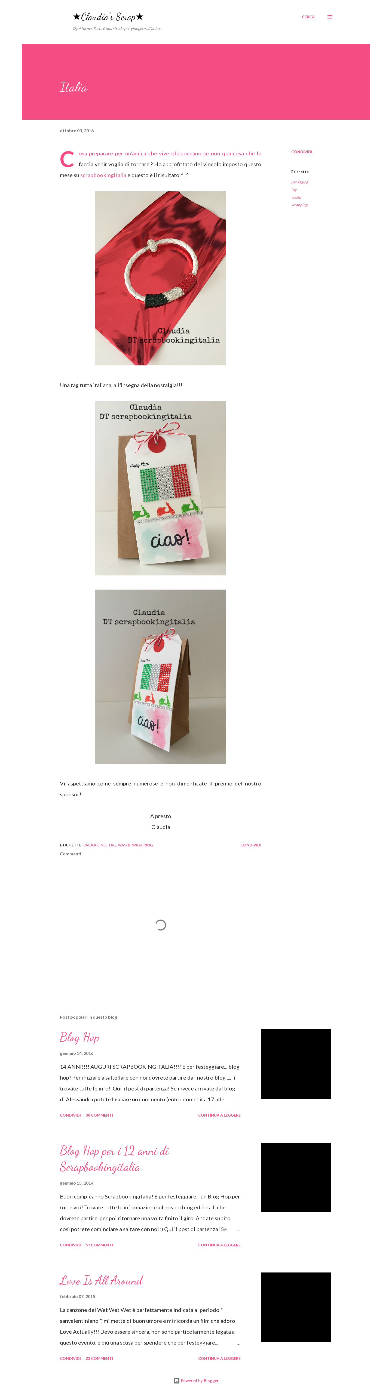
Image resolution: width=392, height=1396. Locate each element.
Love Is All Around (101, 1280)
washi (296, 197)
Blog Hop (79, 1037)
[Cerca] (308, 17)
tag (293, 189)
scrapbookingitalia (103, 175)
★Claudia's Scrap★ (108, 17)
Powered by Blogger (196, 1380)
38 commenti (99, 1115)
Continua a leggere (219, 1115)
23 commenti (99, 1358)
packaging (299, 182)
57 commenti (99, 1245)
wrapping (299, 204)
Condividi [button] (301, 151)
